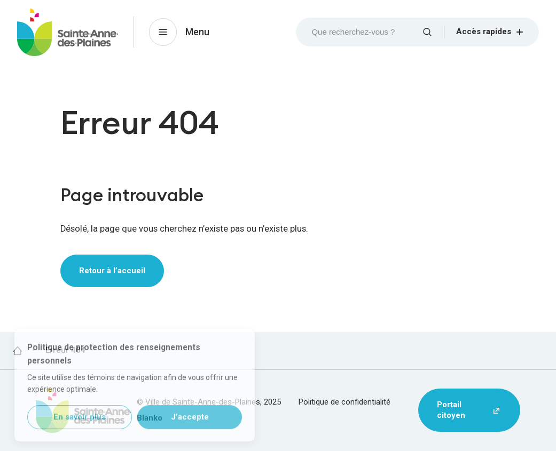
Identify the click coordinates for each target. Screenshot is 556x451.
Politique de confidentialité (344, 402)
